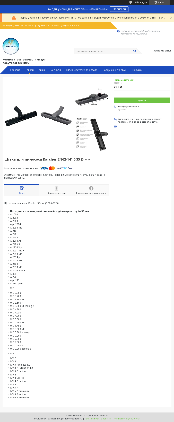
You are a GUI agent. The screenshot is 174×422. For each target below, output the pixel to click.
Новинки (137, 70)
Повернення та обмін (114, 70)
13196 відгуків (140, 2)
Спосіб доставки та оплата (81, 70)
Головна (15, 70)
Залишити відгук (162, 51)
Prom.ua (104, 415)
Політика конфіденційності (126, 418)
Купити (142, 100)
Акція (42, 70)
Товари (29, 70)
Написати (119, 9)
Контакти (55, 70)
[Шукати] (134, 51)
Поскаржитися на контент (98, 418)
